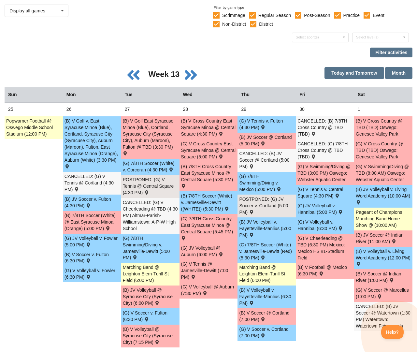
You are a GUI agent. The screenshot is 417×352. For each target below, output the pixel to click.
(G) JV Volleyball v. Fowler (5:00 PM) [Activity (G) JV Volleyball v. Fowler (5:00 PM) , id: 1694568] (91, 241)
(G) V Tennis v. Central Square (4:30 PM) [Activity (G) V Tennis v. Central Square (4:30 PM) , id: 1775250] (320, 192)
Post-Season (317, 15)
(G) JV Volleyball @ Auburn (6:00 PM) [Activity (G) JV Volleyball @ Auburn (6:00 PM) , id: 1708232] (202, 251)
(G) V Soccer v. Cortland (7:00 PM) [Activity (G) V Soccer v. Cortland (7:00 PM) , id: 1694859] (263, 332)
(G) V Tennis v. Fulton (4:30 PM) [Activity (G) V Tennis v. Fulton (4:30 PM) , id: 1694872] (261, 124)
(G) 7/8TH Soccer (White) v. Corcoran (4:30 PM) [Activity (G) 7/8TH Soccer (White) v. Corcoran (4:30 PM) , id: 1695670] (149, 166)
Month (399, 73)
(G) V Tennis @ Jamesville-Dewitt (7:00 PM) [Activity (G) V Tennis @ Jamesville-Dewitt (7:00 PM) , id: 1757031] (204, 270)
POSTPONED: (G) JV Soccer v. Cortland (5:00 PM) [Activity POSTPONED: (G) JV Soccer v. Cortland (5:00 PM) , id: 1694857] (263, 206)
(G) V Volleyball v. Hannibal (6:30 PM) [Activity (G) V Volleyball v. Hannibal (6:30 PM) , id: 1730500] (320, 225)
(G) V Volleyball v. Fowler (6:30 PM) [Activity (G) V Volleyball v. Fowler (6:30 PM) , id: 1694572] (90, 274)
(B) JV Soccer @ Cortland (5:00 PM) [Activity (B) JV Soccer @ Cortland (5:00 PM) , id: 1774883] (265, 140)
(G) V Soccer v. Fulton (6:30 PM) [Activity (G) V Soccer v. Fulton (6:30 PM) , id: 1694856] (145, 316)
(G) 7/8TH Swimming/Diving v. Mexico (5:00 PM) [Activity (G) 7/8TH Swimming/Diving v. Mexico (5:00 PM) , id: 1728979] (260, 183)
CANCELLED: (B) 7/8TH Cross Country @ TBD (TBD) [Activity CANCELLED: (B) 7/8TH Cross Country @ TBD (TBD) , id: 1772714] (322, 127)
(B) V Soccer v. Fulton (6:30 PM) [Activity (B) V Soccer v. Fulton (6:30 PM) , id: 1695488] (87, 258)
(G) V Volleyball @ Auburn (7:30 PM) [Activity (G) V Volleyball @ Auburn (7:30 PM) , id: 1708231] (207, 290)
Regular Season (274, 15)
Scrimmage (233, 15)
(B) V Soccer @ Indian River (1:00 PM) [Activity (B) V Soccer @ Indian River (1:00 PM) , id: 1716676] (378, 277)
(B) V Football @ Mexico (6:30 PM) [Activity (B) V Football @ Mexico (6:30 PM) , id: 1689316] (322, 270)
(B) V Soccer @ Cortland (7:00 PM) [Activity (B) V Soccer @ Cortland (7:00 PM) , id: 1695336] (264, 316)
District (266, 24)
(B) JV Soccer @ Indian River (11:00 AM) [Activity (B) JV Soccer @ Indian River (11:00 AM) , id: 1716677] (380, 238)
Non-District (234, 24)
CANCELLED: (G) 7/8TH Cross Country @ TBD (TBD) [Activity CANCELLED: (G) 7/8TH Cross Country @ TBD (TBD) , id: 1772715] (322, 150)
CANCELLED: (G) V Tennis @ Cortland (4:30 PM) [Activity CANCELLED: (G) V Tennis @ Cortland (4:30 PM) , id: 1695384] (89, 183)
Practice (351, 15)
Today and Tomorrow (354, 73)
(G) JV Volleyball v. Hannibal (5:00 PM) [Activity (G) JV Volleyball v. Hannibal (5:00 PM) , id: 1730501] (320, 209)
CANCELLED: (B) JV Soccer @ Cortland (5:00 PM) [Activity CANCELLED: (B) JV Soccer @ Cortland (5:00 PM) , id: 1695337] (264, 160)
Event (378, 15)
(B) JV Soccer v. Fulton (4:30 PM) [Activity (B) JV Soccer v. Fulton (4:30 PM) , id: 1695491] (88, 202)
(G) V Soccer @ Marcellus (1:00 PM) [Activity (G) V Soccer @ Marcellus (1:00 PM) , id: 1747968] (382, 293)
